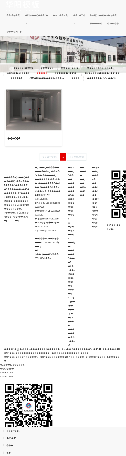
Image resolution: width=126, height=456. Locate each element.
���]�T (42, 73)
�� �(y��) (13, 15)
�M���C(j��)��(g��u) (95, 219)
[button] (36, 23)
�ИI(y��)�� (83, 191)
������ (83, 171)
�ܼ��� (76, 78)
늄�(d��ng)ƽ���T (18, 73)
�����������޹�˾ (5, 361)
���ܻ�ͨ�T (16, 78)
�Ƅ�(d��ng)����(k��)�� (102, 73)
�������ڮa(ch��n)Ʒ (101, 78)
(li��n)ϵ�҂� (14, 31)
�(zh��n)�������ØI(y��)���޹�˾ (62, 357)
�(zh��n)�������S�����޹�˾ (40, 349)
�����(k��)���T (99, 68)
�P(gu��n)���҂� (36, 15)
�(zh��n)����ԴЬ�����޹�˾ (102, 357)
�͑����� (96, 23)
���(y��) (10, 431)
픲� (5, 452)
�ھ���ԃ (6, 365)
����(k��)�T (70, 68)
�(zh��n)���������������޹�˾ (27, 353)
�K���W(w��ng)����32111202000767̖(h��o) (47, 242)
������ (47, 68)
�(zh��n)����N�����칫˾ (21, 357)
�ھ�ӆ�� (113, 23)
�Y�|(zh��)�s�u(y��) (103, 15)
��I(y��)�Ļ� (95, 203)
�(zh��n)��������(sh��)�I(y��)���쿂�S (91, 349)
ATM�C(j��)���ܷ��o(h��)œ (47, 78)
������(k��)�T (66, 73)
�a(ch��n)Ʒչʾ (60, 15)
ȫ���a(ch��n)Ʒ (23, 68)
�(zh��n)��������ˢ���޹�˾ (70, 353)
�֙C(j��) (8, 438)
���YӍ (79, 15)
